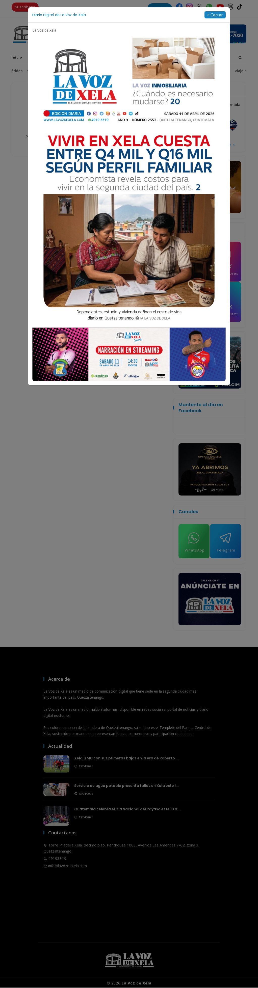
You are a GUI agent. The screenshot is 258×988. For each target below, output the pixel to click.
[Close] (215, 14)
